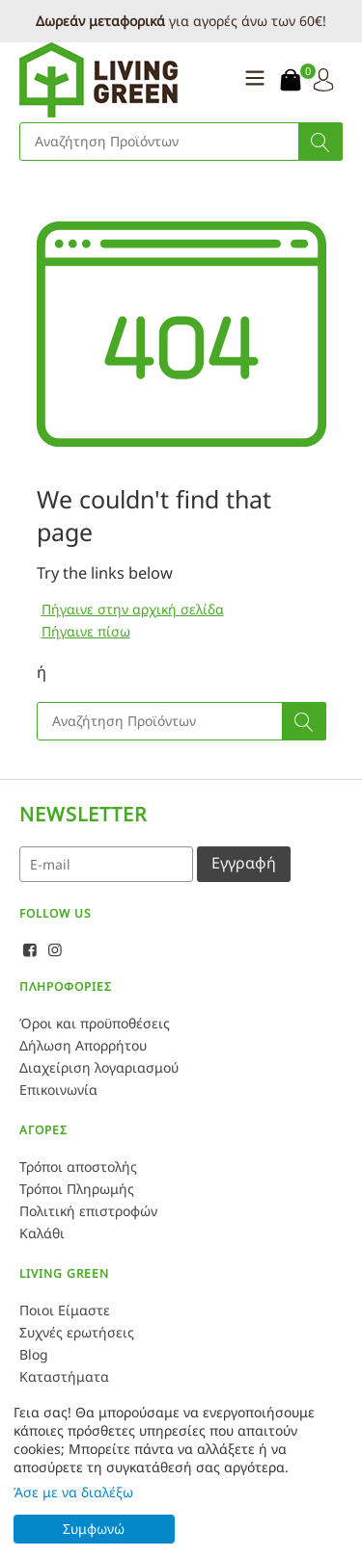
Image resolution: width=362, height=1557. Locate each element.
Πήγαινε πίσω (86, 631)
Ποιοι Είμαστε (64, 1310)
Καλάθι (42, 1233)
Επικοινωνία (58, 1089)
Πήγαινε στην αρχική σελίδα (133, 609)
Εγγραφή (243, 862)
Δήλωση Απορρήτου (83, 1045)
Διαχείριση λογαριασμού (99, 1067)
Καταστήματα (64, 1376)
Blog (33, 1354)
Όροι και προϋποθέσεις (94, 1023)
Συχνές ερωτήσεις (76, 1332)
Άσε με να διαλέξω (73, 1492)
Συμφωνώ (94, 1528)
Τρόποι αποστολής (78, 1166)
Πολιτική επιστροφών (88, 1211)
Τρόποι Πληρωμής (76, 1189)
